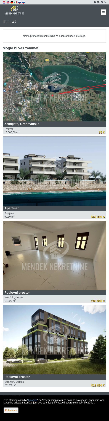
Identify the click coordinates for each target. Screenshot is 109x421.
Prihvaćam (11, 410)
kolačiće (32, 400)
